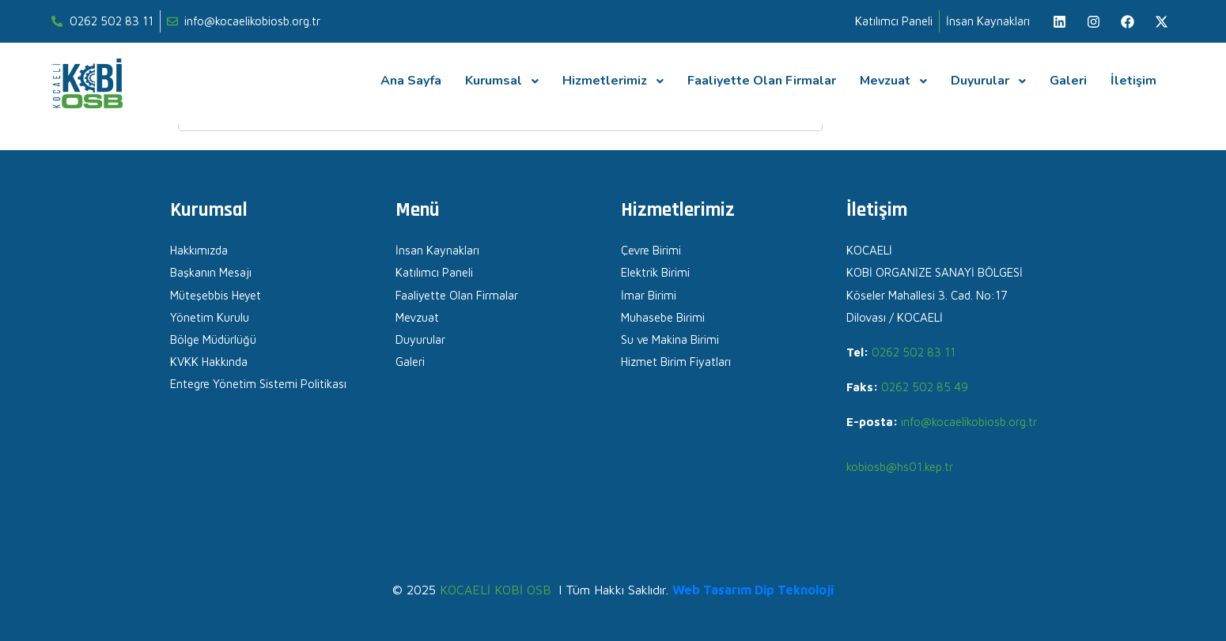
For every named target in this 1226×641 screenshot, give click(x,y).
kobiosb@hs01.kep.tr (899, 466)
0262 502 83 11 (913, 352)
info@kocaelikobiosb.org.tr (969, 421)
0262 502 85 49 (924, 387)
